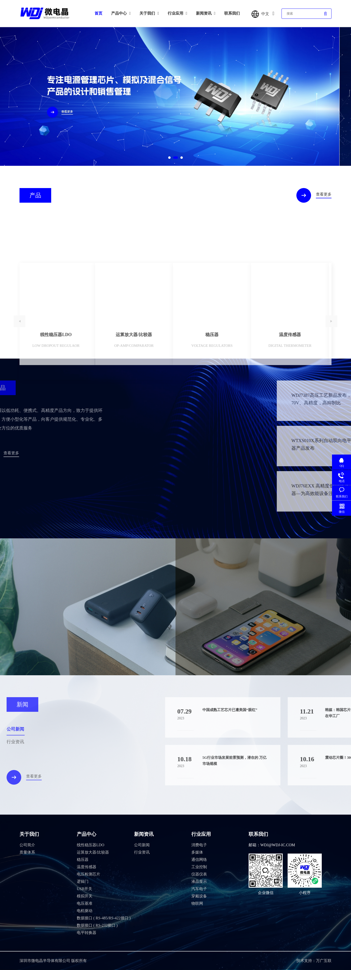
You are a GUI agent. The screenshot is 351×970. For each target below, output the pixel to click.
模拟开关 (84, 896)
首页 (98, 13)
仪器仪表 (199, 874)
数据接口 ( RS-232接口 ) (97, 925)
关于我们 (149, 13)
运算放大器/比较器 (93, 852)
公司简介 (27, 845)
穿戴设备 (199, 896)
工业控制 (199, 867)
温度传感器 (86, 867)
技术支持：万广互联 (314, 961)
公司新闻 (142, 845)
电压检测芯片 (88, 874)
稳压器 (82, 859)
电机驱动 (84, 911)
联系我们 (232, 13)
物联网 (197, 903)
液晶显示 (199, 881)
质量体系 (27, 852)
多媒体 (197, 852)
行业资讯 (142, 852)
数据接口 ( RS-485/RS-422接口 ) (104, 918)
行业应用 (177, 13)
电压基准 (84, 903)
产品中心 (121, 13)
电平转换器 (86, 933)
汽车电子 (199, 889)
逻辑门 (82, 881)
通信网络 (199, 859)
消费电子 (199, 845)
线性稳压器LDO (90, 845)
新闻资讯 (205, 13)
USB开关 (84, 889)
